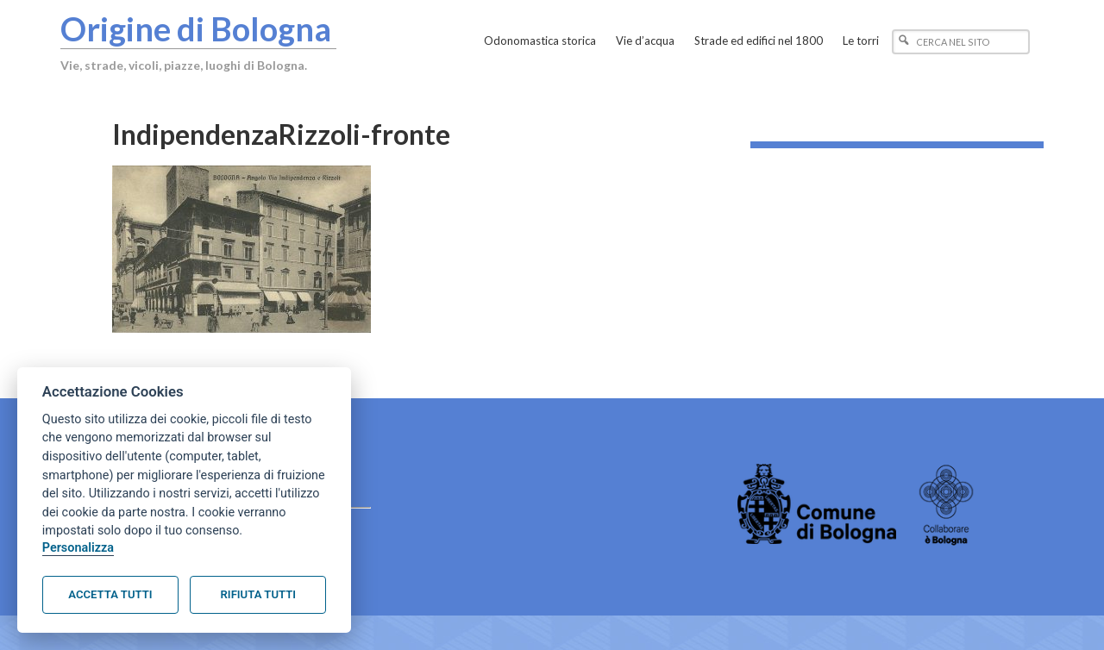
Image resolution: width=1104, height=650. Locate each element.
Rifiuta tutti (258, 594)
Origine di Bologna (195, 28)
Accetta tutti (110, 594)
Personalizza (78, 548)
